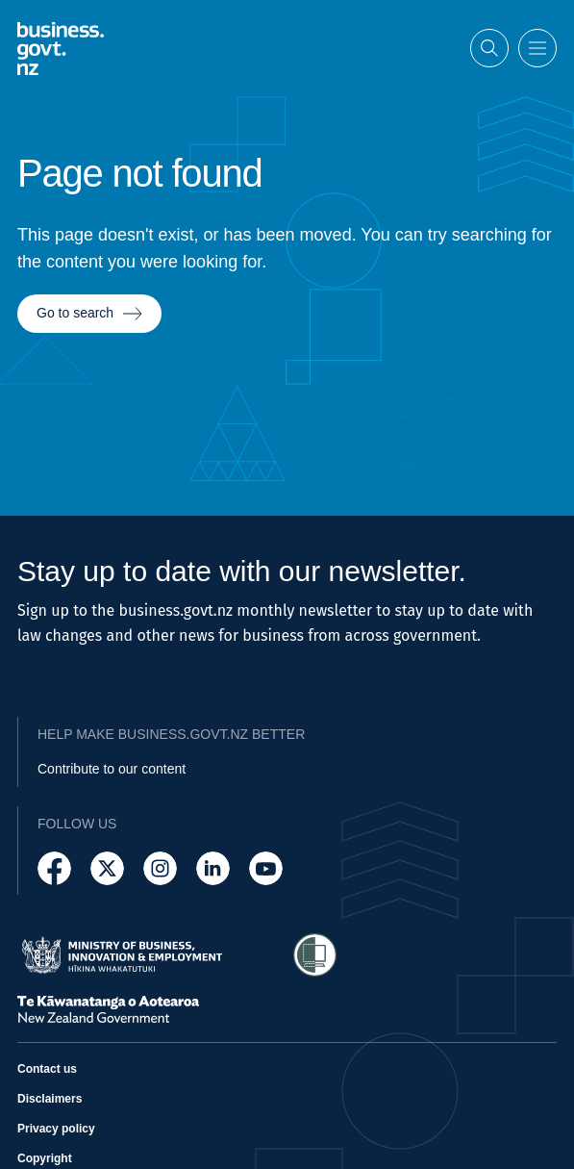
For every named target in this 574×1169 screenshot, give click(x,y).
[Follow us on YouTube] (266, 868)
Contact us (47, 1069)
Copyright (44, 1158)
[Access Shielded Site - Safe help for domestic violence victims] (315, 955)
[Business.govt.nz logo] (60, 45)
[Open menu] (537, 46)
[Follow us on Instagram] (160, 868)
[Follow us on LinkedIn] (213, 868)
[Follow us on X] (107, 868)
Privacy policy (56, 1128)
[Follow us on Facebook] (54, 868)
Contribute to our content (111, 768)
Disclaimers (49, 1098)
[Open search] (489, 46)
